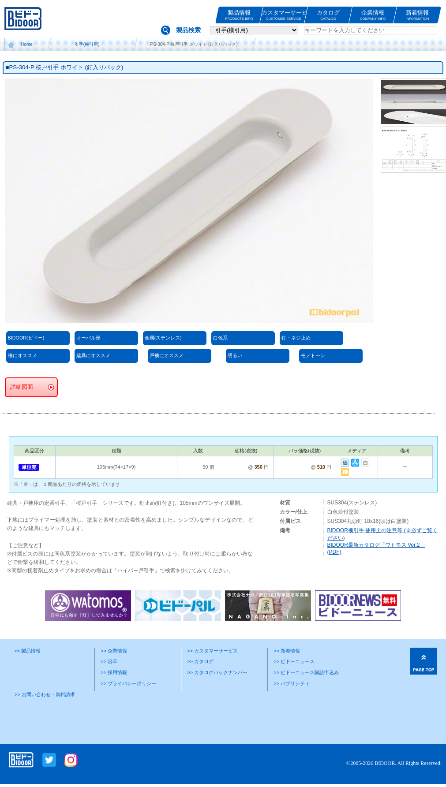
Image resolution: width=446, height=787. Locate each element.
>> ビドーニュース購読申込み (306, 672)
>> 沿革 (109, 661)
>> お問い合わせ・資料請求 (45, 694)
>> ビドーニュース (294, 661)
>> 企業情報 (114, 650)
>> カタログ (200, 661)
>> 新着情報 (287, 650)
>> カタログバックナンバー (217, 672)
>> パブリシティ (292, 683)
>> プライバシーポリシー (128, 683)
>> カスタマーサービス (212, 650)
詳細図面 (21, 387)
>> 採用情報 (114, 672)
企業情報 (373, 15)
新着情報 (417, 15)
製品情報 (239, 15)
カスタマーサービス (284, 15)
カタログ (328, 15)
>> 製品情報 (27, 650)
